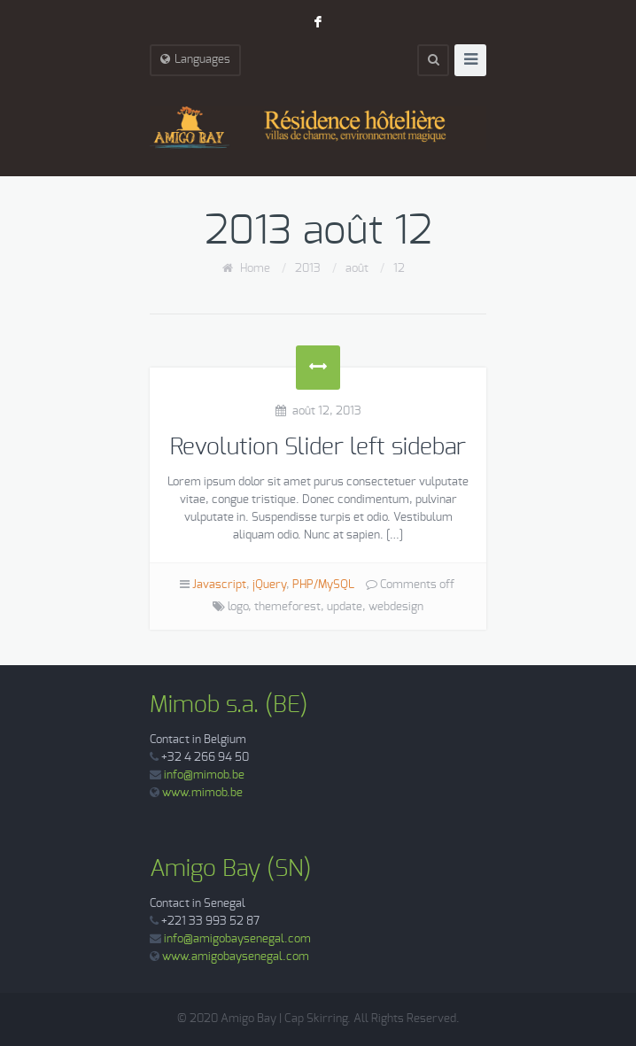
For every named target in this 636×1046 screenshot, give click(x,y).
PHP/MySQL (323, 585)
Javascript (219, 585)
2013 (308, 269)
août (356, 269)
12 (399, 269)
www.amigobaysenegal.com (235, 957)
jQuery (269, 585)
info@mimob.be (204, 775)
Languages (195, 59)
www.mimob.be (202, 793)
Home (255, 269)
